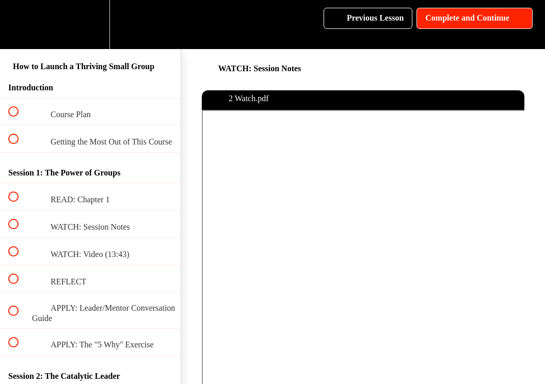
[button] (19, 24)
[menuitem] (90, 24)
